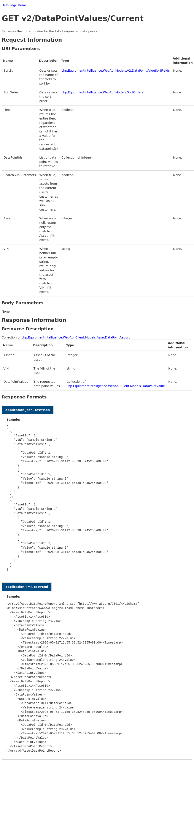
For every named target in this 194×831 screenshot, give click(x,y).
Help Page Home (14, 5)
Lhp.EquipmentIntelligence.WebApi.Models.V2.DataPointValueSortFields (116, 70)
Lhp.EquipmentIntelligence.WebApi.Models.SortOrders (102, 92)
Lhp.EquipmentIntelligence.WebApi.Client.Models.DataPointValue (116, 386)
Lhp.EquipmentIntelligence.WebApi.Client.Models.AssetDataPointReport (76, 337)
